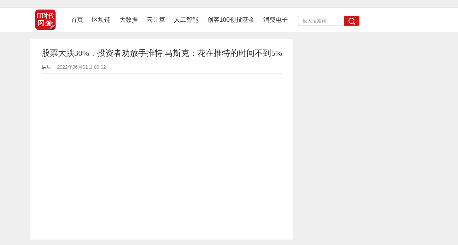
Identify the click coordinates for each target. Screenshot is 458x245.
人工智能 (186, 19)
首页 (79, 19)
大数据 (128, 19)
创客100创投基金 (230, 19)
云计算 (156, 19)
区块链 (101, 19)
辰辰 (46, 67)
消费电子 (275, 19)
